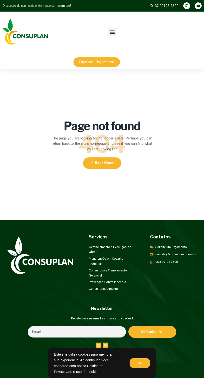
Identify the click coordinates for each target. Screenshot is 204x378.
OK (139, 363)
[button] (112, 32)
